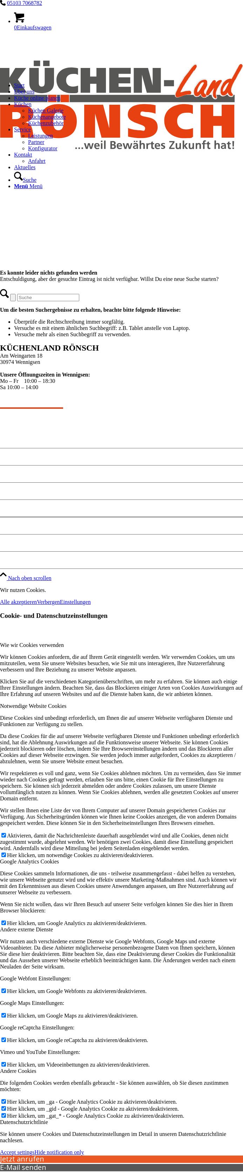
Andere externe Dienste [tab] (26, 929)
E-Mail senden (23, 1167)
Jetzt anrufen (22, 1159)
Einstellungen (75, 602)
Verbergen (48, 602)
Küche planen (19, 491)
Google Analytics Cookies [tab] (29, 861)
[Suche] (25, 180)
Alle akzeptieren (18, 602)
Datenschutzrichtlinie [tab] (24, 1122)
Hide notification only (59, 1152)
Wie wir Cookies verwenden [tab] (32, 645)
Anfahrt (11, 508)
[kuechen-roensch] (121, 171)
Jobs (6, 560)
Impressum (15, 526)
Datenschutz (16, 543)
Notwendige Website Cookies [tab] (33, 706)
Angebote (13, 457)
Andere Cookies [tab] (18, 1071)
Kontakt (11, 474)
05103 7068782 (24, 3)
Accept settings (17, 1152)
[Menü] (28, 186)
